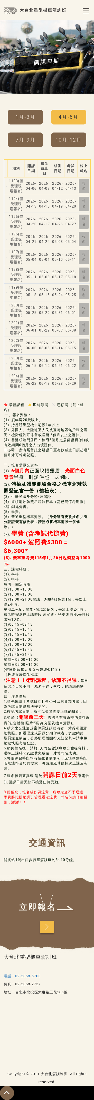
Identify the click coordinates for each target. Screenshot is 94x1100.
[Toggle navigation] (79, 10)
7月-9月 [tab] (25, 140)
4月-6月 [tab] (68, 117)
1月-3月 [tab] (25, 117)
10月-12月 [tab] (68, 140)
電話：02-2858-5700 (22, 976)
